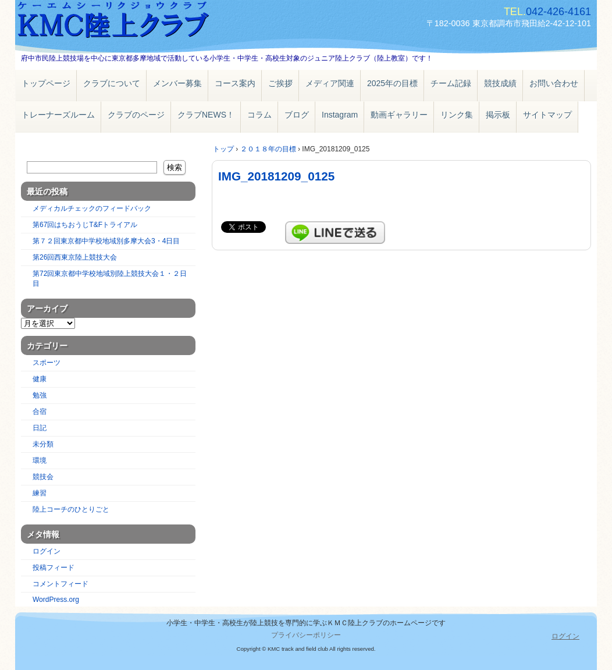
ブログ (296, 114)
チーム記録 (450, 83)
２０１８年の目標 (268, 149)
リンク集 (456, 114)
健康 (40, 379)
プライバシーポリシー (306, 635)
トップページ (46, 83)
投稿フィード (53, 567)
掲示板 (498, 114)
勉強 (40, 395)
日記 (40, 428)
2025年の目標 (392, 83)
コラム (259, 114)
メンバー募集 (177, 83)
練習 (40, 493)
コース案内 (235, 83)
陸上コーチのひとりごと (71, 509)
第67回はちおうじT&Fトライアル (85, 225)
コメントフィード (60, 584)
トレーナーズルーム (58, 114)
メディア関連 (329, 83)
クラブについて (111, 83)
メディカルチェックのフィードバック (92, 208)
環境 (40, 460)
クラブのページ (136, 114)
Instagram (340, 114)
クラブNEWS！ (205, 114)
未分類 (43, 444)
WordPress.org (56, 599)
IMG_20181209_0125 (276, 176)
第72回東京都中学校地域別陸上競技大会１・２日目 (110, 279)
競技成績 (500, 83)
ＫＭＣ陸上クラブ (149, 22)
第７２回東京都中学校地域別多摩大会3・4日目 (106, 241)
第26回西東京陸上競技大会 (75, 257)
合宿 (40, 411)
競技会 (43, 477)
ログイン (47, 551)
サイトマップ (547, 114)
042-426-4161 (558, 11)
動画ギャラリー (399, 114)
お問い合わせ (553, 83)
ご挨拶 (280, 83)
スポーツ (47, 363)
